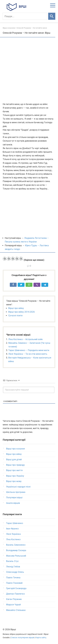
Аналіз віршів (13, 503)
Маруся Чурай (13, 604)
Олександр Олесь (15, 572)
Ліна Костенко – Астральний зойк (25, 339)
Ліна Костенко (13, 539)
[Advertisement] (29, 70)
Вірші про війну (16, 308)
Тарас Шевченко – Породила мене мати (28, 350)
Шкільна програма (15, 492)
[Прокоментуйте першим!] (28, 390)
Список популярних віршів (22, 637)
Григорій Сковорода (16, 588)
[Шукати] (51, 16)
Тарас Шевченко (14, 523)
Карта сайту (41, 637)
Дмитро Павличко (15, 593)
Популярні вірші (14, 497)
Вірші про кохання (15, 448)
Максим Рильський (16, 555)
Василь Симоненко (15, 545)
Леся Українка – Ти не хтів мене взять (27, 354)
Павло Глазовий (14, 583)
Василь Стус (12, 561)
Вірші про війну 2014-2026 (21, 312)
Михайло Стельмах (16, 610)
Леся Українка (13, 534)
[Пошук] (25, 16)
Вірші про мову (14, 481)
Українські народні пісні (18, 486)
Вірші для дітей (14, 459)
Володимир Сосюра (16, 550)
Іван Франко (12, 528)
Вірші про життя (14, 470)
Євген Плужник (14, 599)
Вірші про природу (15, 465)
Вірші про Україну (15, 476)
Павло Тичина (13, 577)
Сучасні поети (15, 315)
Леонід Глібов (13, 566)
